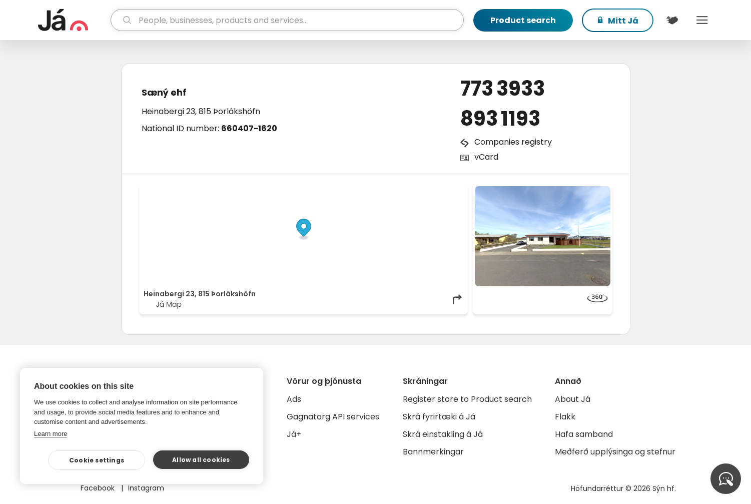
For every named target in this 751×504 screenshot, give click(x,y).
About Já (572, 399)
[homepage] (73, 20)
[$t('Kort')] (672, 20)
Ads (294, 399)
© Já (360, 191)
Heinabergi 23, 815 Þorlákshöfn (201, 111)
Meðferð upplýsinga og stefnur (615, 451)
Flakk (565, 416)
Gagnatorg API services (333, 416)
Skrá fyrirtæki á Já (439, 416)
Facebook (99, 488)
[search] (287, 20)
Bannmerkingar (433, 451)
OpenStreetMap (395, 191)
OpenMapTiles (443, 191)
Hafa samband (584, 434)
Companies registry (513, 142)
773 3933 (502, 89)
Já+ (294, 434)
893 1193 (500, 119)
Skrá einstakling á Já (443, 434)
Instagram (146, 488)
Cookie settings (96, 460)
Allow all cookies (201, 459)
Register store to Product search (467, 399)
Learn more (50, 433)
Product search (523, 20)
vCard (486, 157)
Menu (702, 20)
